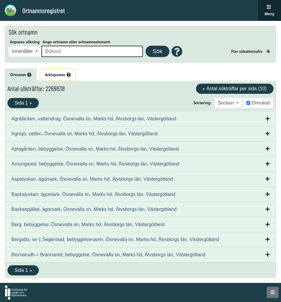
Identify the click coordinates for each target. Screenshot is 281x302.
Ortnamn (20, 74)
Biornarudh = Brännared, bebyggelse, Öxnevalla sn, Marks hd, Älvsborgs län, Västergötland (108, 254)
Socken (226, 102)
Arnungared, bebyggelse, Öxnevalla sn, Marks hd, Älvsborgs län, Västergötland (95, 163)
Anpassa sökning (25, 42)
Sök (157, 51)
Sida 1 (21, 102)
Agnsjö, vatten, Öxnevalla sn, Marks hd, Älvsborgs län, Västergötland (84, 133)
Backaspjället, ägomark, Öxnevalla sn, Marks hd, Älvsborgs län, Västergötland (94, 209)
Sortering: (202, 102)
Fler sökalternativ (247, 51)
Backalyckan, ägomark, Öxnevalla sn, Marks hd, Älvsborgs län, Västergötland (93, 194)
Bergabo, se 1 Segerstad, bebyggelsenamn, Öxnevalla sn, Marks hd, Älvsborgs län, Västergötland (115, 239)
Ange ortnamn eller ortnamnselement (76, 42)
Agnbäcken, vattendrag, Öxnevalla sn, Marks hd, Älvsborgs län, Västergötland (93, 118)
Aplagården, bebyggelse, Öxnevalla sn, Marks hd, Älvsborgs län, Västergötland (95, 148)
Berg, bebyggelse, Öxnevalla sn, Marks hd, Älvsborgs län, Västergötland (87, 224)
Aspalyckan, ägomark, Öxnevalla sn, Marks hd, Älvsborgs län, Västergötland (92, 179)
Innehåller (23, 51)
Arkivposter (58, 74)
